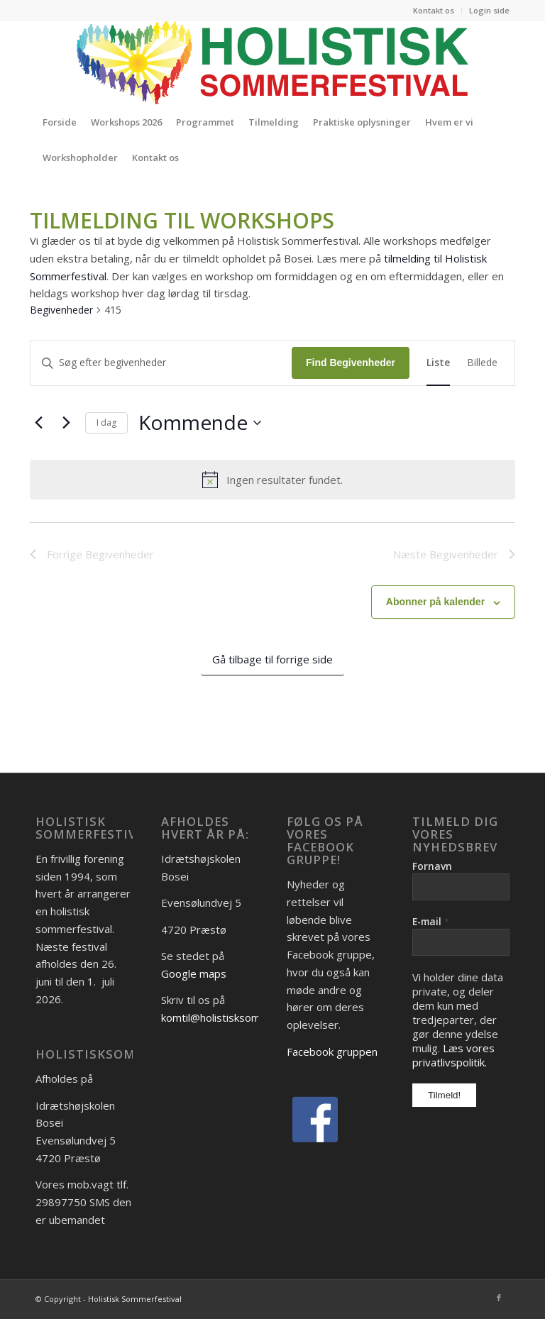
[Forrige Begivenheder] (38, 422)
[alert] (272, 480)
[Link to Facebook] (499, 1297)
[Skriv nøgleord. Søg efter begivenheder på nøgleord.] (161, 363)
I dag (106, 422)
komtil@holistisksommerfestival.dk (245, 1017)
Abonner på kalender (435, 601)
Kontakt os (433, 10)
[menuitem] (434, 10)
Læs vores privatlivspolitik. (453, 1055)
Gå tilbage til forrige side (272, 659)
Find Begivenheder (350, 362)
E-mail (430, 921)
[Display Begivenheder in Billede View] (482, 363)
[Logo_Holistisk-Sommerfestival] (272, 62)
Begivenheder (61, 309)
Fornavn (432, 866)
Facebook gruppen (332, 1051)
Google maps (193, 973)
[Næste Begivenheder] (66, 422)
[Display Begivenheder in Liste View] (438, 363)
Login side (489, 10)
